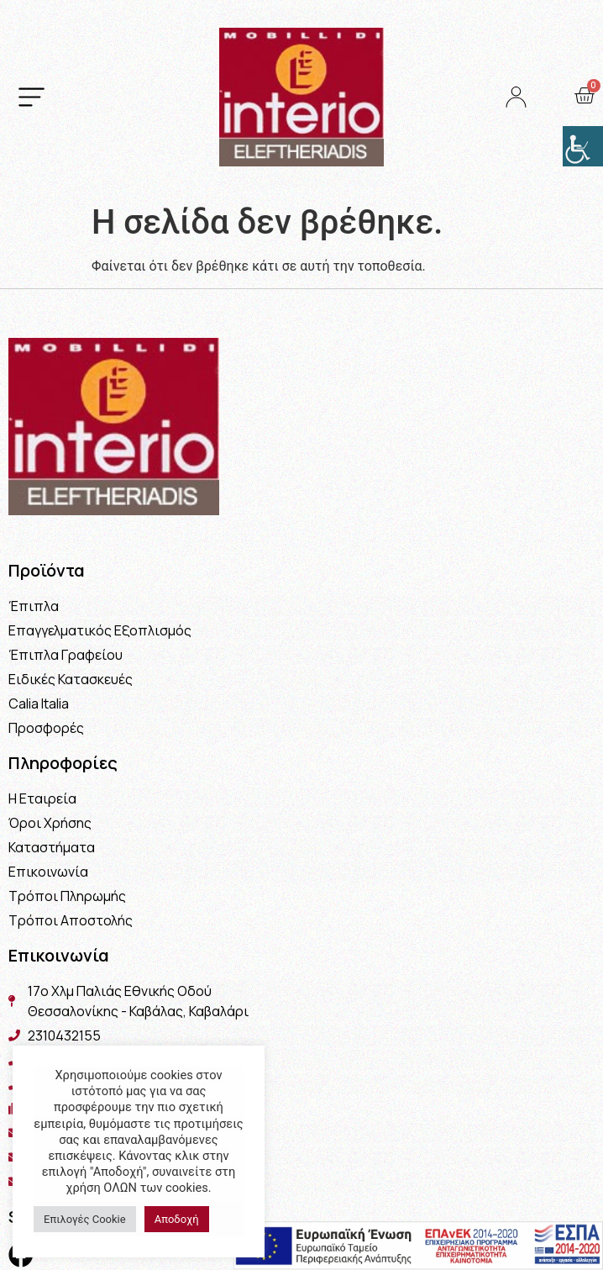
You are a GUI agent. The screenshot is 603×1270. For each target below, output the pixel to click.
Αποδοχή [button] (177, 1219)
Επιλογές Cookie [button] (85, 1219)
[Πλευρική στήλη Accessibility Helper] (583, 146)
